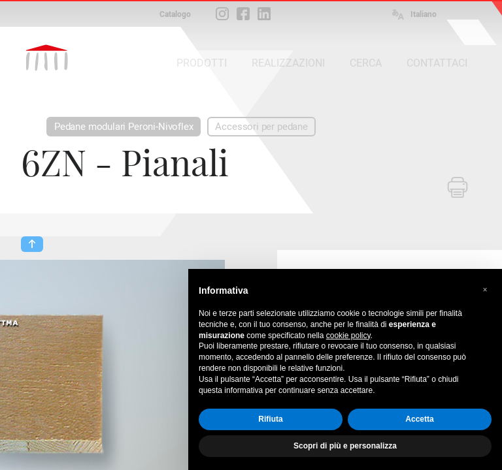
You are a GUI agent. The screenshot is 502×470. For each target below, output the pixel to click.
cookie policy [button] (348, 335)
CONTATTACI (437, 63)
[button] (485, 289)
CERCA (366, 63)
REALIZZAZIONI (288, 63)
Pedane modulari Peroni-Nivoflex (123, 127)
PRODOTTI (201, 63)
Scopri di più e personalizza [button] (345, 445)
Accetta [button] (419, 419)
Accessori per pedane (261, 127)
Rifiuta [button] (270, 419)
